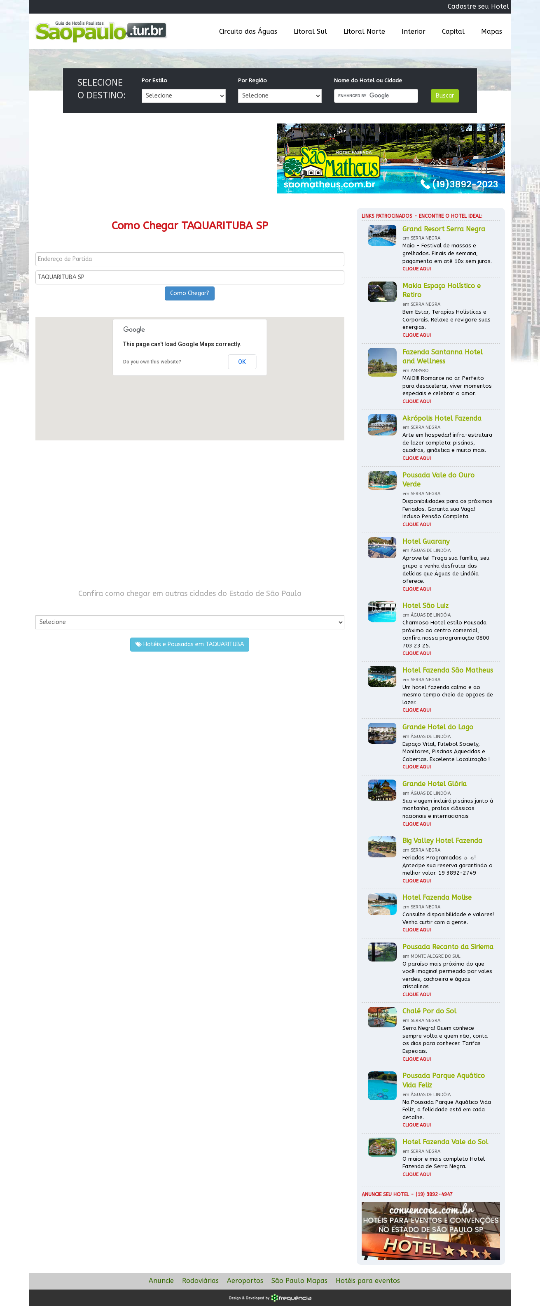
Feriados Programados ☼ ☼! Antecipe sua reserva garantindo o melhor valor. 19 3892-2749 (447, 865)
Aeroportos (245, 1281)
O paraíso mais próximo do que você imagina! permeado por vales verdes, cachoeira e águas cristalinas (447, 975)
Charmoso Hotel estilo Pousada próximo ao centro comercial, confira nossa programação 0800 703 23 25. (445, 634)
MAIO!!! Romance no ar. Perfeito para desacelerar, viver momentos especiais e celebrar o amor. (447, 385)
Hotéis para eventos (368, 1281)
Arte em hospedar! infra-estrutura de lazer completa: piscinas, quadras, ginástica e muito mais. (447, 442)
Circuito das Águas (248, 31)
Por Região (252, 80)
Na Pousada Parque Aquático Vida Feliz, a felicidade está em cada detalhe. (446, 1109)
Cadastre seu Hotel (478, 6)
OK (242, 362)
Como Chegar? (189, 293)
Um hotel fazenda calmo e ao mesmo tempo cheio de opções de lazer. (447, 694)
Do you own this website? (152, 362)
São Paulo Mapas (299, 1281)
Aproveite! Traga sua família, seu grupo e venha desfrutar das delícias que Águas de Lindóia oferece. (445, 569)
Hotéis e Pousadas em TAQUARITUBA (190, 644)
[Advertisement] (189, 514)
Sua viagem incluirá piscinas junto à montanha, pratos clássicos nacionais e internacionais (447, 808)
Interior (413, 31)
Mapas (491, 31)
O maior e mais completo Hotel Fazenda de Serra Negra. (443, 1163)
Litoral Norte (364, 31)
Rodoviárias (200, 1281)
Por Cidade (49, 607)
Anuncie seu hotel (385, 1194)
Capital (453, 31)
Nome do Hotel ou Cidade (368, 80)
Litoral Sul (310, 31)
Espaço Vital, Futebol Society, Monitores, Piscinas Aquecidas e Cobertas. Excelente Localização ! (446, 751)
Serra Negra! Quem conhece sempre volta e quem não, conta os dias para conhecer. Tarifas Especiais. (445, 1039)
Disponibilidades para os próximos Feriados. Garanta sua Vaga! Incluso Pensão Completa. (447, 508)
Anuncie (161, 1281)
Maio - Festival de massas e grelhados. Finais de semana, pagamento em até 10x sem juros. (447, 253)
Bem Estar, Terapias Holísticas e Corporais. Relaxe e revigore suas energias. (446, 319)
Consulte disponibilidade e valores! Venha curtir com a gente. (448, 918)
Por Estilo (154, 80)
